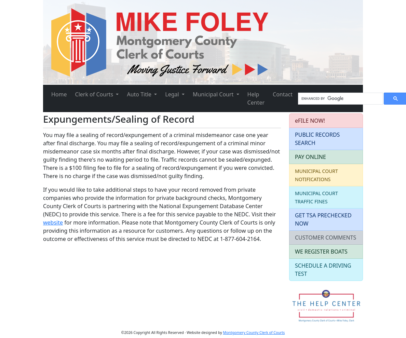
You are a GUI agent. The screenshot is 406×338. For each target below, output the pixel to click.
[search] (339, 99)
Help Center (256, 98)
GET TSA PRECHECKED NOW (323, 219)
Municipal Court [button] (214, 94)
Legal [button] (172, 94)
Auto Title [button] (140, 94)
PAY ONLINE (310, 157)
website (53, 222)
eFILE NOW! (310, 120)
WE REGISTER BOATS (321, 251)
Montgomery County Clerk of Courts (254, 332)
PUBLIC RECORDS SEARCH (317, 139)
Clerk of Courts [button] (95, 94)
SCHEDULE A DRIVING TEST (323, 270)
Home (59, 94)
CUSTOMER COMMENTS (325, 237)
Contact (283, 94)
